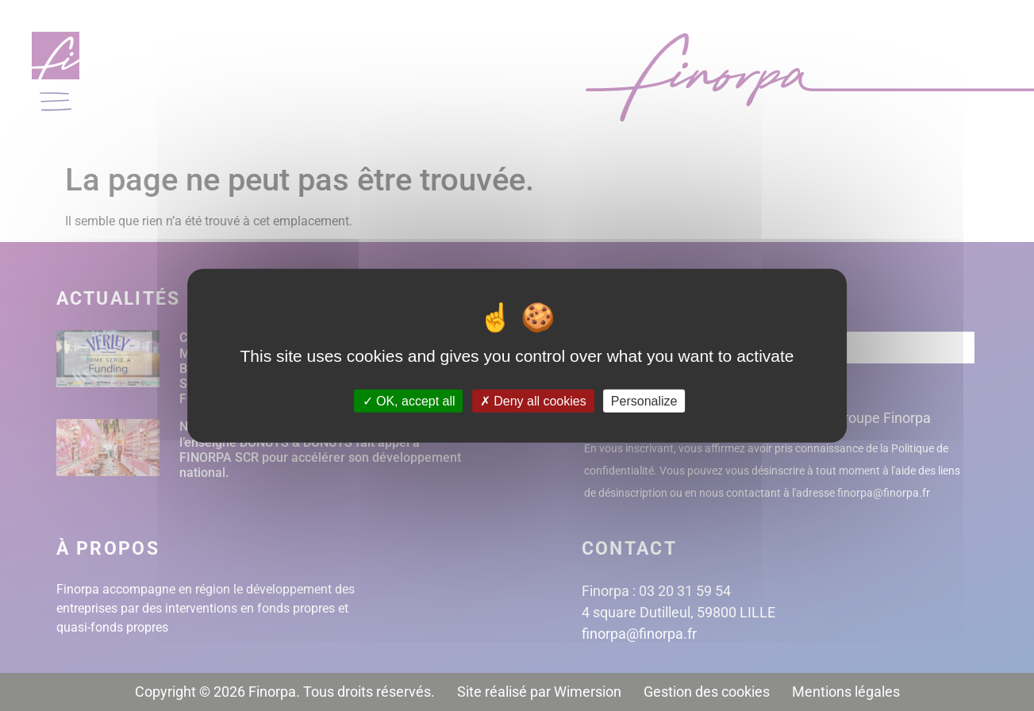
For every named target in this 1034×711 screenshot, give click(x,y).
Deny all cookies (533, 400)
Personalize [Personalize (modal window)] (644, 400)
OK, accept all (409, 400)
